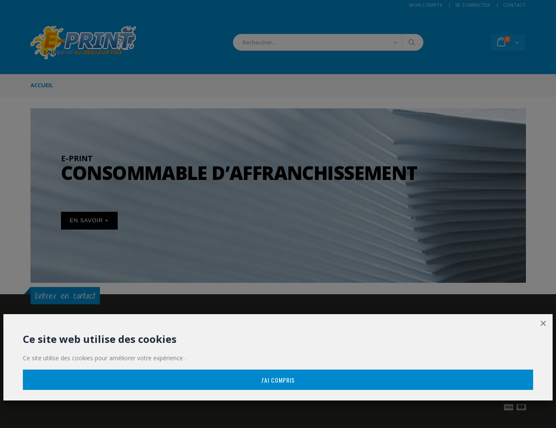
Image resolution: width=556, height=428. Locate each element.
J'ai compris (278, 380)
